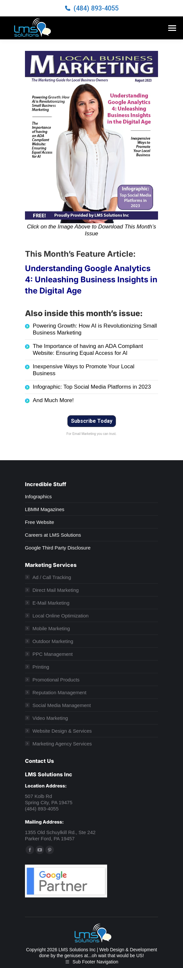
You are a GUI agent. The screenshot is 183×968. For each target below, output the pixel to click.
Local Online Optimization (61, 615)
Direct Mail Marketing (56, 590)
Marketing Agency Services (62, 743)
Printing (41, 667)
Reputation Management (59, 692)
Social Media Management (62, 705)
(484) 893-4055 (96, 8)
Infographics (38, 496)
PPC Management (53, 654)
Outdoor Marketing (53, 641)
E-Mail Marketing (51, 603)
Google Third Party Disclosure (58, 547)
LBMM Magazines (44, 509)
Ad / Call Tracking (52, 577)
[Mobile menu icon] (172, 28)
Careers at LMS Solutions (53, 535)
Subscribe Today (91, 421)
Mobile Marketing (51, 628)
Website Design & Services (62, 731)
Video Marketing (50, 718)
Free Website (39, 522)
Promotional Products (56, 679)
